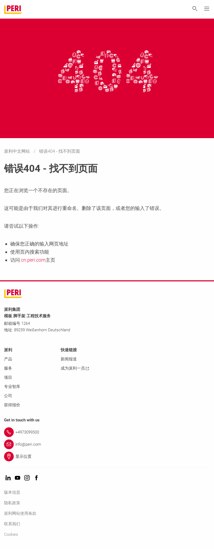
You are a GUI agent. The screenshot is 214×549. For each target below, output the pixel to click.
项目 (8, 377)
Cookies (11, 534)
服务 (8, 368)
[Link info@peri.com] (107, 444)
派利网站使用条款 (20, 513)
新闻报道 (69, 359)
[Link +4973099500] (107, 432)
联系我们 (12, 523)
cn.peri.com (33, 260)
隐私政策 (12, 502)
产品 (8, 359)
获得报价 (12, 405)
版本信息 (12, 492)
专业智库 (12, 386)
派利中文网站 (17, 151)
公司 (8, 395)
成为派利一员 (75, 368)
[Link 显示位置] (107, 456)
